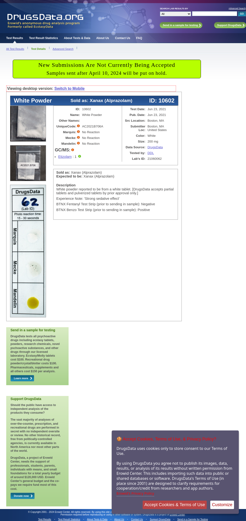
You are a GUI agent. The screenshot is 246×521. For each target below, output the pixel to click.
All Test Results (15, 48)
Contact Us (122, 38)
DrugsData (155, 147)
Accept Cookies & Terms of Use (174, 504)
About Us (102, 38)
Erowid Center (177, 514)
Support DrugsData (160, 519)
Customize (222, 504)
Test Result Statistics (43, 38)
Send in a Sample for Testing (192, 519)
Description (66, 185)
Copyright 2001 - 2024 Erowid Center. (50, 512)
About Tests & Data (77, 38)
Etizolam (65, 157)
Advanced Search (237, 8)
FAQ (139, 38)
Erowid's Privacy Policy (135, 493)
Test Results (14, 38)
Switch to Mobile (69, 88)
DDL (150, 153)
